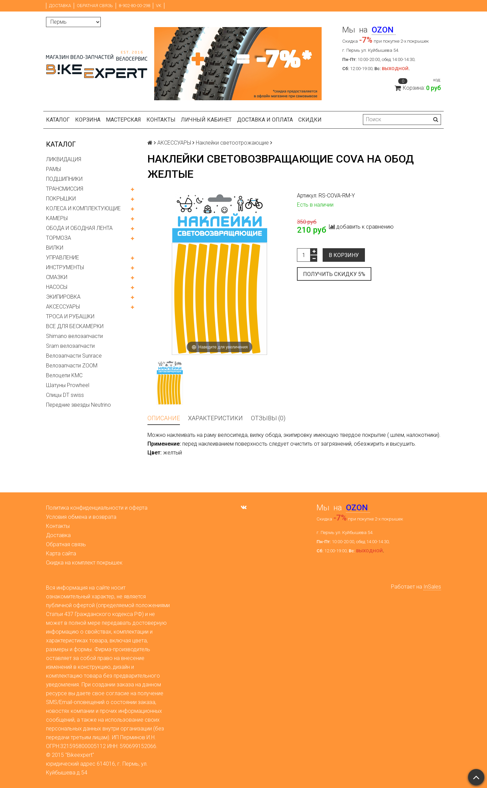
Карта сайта (61, 553)
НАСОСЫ (56, 287)
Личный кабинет (206, 119)
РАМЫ (53, 169)
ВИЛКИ (54, 247)
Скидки (310, 119)
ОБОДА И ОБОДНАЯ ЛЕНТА (79, 228)
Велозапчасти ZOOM (71, 365)
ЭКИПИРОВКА (63, 297)
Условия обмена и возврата (81, 517)
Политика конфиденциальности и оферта (96, 508)
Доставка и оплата (265, 119)
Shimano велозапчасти (74, 336)
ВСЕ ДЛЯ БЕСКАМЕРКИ (74, 326)
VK (158, 5)
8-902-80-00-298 (134, 5)
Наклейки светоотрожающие (232, 143)
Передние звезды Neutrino (78, 405)
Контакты (161, 119)
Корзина (87, 119)
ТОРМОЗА (58, 238)
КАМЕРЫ (57, 218)
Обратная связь (95, 5)
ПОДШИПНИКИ (64, 179)
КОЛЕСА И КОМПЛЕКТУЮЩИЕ (83, 208)
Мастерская (123, 119)
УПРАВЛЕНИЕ (62, 257)
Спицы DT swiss (65, 395)
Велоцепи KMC (64, 375)
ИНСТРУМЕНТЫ (65, 267)
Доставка (60, 5)
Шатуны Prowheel (67, 385)
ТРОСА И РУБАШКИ (70, 316)
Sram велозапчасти (70, 346)
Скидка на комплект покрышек (84, 562)
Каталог (58, 119)
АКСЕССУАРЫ (63, 306)
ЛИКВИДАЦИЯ (63, 159)
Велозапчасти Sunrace (74, 356)
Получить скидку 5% (334, 274)
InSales (432, 586)
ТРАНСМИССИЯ (64, 189)
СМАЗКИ (56, 277)
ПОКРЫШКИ (61, 198)
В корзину (344, 255)
